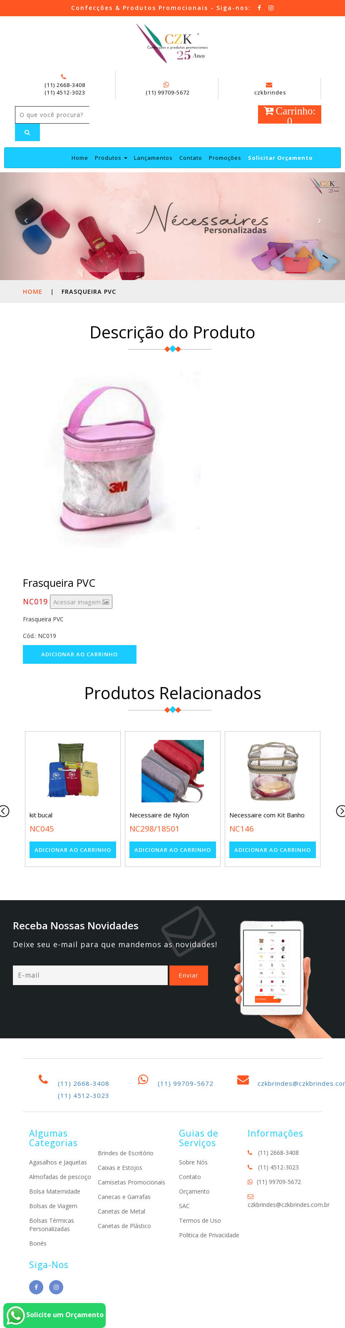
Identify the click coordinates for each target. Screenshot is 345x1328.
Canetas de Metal (121, 1211)
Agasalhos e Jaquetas (58, 1162)
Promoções (225, 157)
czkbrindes (270, 89)
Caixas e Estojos (120, 1168)
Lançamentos (153, 157)
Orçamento (194, 1191)
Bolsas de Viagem (53, 1206)
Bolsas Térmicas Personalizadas (51, 1224)
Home (80, 157)
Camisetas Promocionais (131, 1182)
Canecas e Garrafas (124, 1197)
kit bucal (41, 815)
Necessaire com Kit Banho (267, 815)
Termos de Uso (200, 1220)
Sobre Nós (193, 1162)
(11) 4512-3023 (65, 92)
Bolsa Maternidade (54, 1191)
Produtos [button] (111, 157)
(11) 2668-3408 (65, 85)
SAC (184, 1206)
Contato (190, 157)
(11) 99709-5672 (168, 92)
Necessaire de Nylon (159, 815)
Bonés (38, 1243)
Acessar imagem (81, 602)
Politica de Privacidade (209, 1235)
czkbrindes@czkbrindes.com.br (289, 1205)
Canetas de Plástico (124, 1226)
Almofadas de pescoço (60, 1177)
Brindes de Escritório (126, 1153)
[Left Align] (27, 132)
